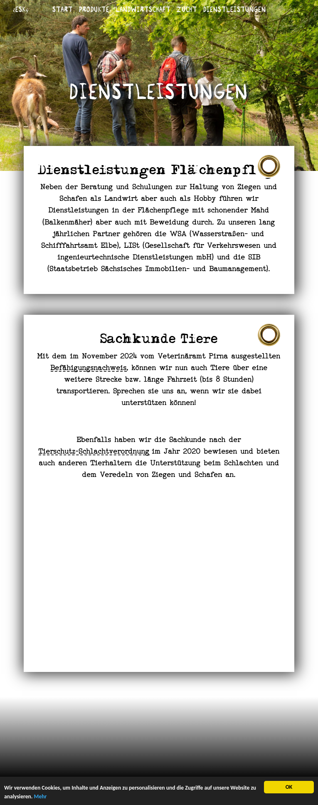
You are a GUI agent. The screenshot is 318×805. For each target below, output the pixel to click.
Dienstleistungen (234, 9)
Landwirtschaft (143, 9)
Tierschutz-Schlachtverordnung (94, 452)
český (20, 9)
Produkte (94, 9)
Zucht (187, 9)
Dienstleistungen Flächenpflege (159, 172)
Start (62, 9)
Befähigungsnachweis (89, 368)
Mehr (40, 796)
